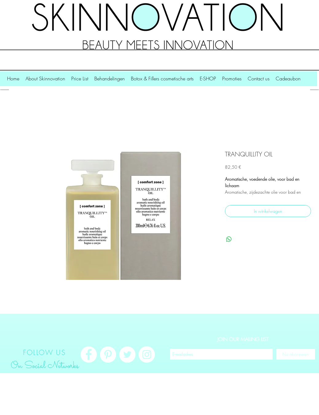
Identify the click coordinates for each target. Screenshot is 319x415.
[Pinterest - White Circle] (108, 354)
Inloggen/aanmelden (283, 408)
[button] (45, 80)
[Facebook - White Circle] (89, 354)
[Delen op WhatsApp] (229, 239)
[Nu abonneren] (295, 354)
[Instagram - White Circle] (147, 354)
